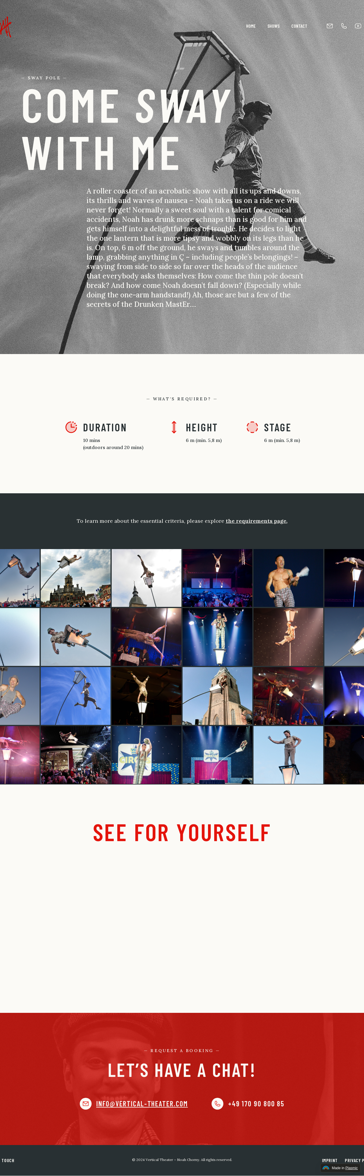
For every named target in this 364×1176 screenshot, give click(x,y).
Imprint (330, 1160)
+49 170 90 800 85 (256, 1103)
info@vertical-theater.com (142, 1103)
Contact (299, 26)
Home (251, 26)
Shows (273, 26)
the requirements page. (256, 520)
